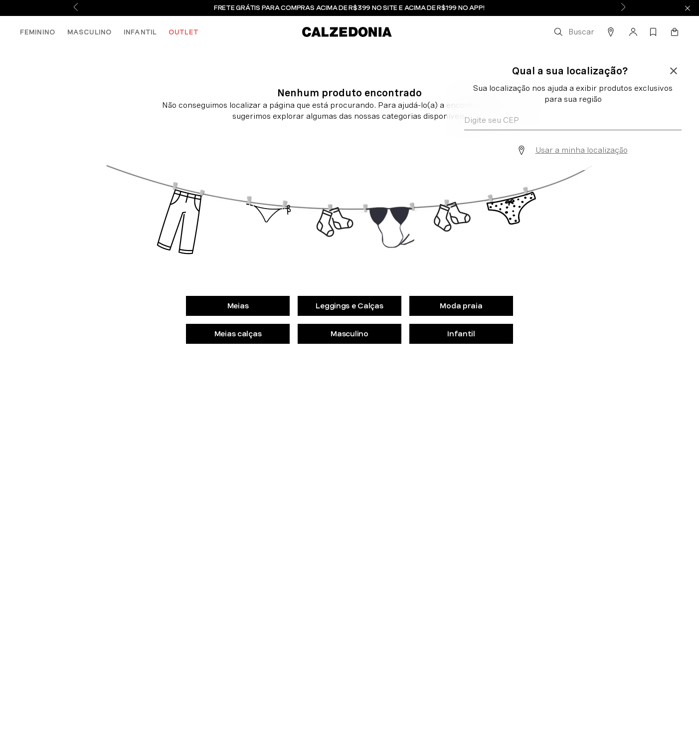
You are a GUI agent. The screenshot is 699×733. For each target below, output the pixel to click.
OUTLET (183, 32)
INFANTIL (140, 32)
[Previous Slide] (76, 8)
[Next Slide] (623, 8)
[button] (573, 32)
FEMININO (37, 32)
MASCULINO (89, 32)
